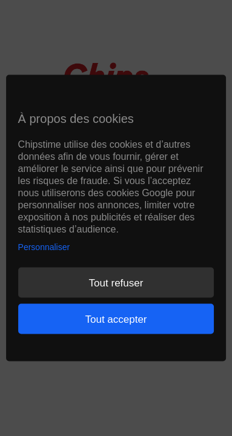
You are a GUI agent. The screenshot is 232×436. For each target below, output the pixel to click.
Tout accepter (116, 319)
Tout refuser (116, 282)
